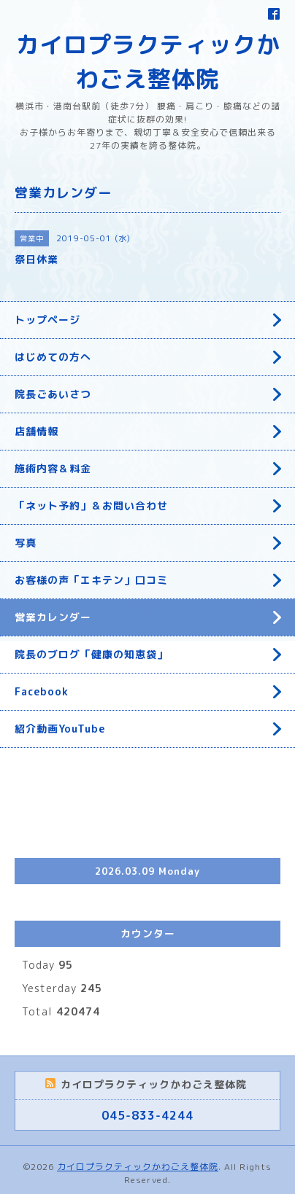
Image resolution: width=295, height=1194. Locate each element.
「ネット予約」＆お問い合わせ (91, 505)
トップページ (47, 320)
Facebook (42, 691)
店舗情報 (36, 431)
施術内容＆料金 (53, 468)
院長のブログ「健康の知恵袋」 (91, 654)
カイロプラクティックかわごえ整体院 (137, 1166)
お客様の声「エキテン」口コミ (91, 580)
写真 (26, 543)
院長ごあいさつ (53, 394)
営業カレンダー (53, 617)
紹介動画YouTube (60, 728)
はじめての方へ (53, 357)
